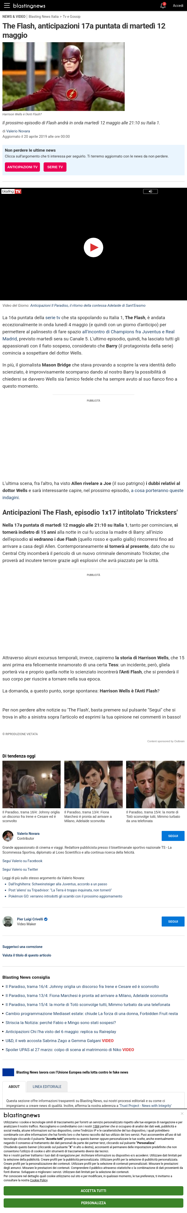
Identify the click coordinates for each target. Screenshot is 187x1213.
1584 (96, 1126)
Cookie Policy (38, 1180)
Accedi (178, 6)
